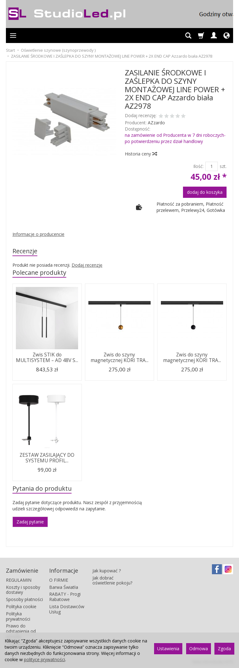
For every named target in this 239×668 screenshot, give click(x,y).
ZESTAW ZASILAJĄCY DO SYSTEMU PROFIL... (47, 458)
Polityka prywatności (18, 616)
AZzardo (156, 123)
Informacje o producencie (38, 234)
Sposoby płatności (24, 599)
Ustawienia (168, 648)
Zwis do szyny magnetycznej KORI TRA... (119, 357)
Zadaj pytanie (30, 522)
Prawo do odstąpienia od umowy (21, 631)
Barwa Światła (63, 587)
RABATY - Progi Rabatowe (65, 596)
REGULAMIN (18, 580)
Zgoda (224, 648)
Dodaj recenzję (87, 265)
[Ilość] (211, 166)
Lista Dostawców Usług (66, 609)
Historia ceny (141, 154)
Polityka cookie (21, 606)
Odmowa (198, 648)
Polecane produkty (39, 272)
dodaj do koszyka (205, 192)
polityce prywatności (44, 659)
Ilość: (198, 166)
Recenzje (24, 251)
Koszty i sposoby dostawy (23, 589)
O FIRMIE (58, 580)
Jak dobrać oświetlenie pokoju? (112, 580)
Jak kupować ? (106, 571)
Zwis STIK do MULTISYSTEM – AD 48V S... (47, 357)
